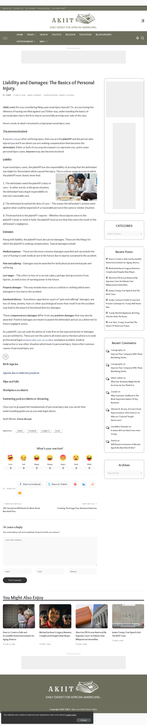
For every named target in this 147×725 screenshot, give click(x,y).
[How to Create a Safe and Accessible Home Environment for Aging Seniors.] (19, 619)
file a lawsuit (15, 138)
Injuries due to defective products (22, 373)
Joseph (114, 391)
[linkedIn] (83, 484)
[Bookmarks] (142, 21)
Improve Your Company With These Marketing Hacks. (126, 356)
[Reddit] (92, 484)
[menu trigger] (7, 38)
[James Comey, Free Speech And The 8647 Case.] (128, 619)
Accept (35, 719)
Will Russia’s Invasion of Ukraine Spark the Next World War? (125, 446)
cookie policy (36, 713)
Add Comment (34, 95)
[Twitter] (57, 484)
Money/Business (51, 95)
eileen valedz (117, 377)
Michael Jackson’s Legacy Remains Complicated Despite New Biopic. (55, 638)
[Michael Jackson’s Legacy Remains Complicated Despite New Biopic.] (55, 619)
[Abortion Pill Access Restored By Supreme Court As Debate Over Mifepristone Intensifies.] (92, 619)
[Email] (19, 493)
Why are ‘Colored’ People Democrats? (122, 418)
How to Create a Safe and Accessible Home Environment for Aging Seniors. (19, 638)
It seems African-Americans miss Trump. (125, 432)
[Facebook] (29, 484)
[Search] (142, 38)
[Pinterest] (75, 484)
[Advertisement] (73, 57)
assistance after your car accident (39, 339)
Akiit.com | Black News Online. (84, 715)
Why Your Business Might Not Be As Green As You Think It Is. (125, 383)
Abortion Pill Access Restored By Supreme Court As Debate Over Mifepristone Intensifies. (122, 281)
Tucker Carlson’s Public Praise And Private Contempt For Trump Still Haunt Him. (123, 303)
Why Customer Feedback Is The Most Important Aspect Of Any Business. (125, 399)
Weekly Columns (66, 95)
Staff (8, 95)
